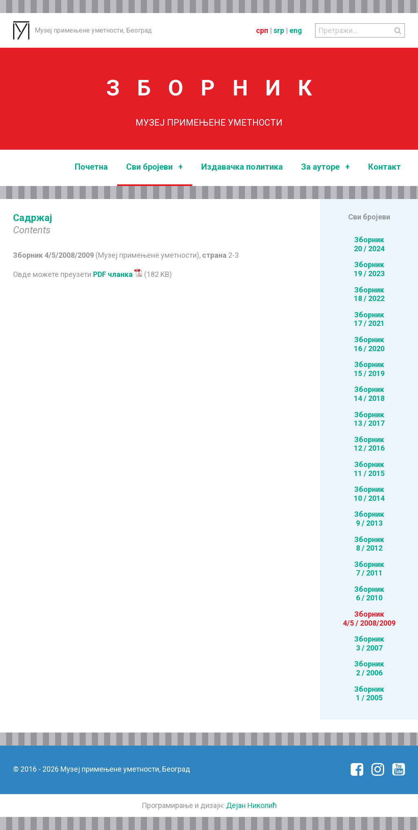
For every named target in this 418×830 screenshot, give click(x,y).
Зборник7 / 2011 (369, 569)
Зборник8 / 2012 (369, 544)
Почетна (91, 167)
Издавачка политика (242, 167)
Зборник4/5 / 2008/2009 (369, 618)
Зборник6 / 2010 (369, 593)
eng (295, 30)
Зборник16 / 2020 (369, 344)
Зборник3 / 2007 (369, 643)
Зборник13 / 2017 (369, 419)
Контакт (384, 167)
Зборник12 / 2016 (369, 444)
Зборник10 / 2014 (369, 493)
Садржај (32, 218)
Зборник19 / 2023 (369, 269)
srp (278, 30)
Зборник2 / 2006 (369, 668)
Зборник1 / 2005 (369, 693)
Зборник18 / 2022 (369, 294)
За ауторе (325, 167)
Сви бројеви (154, 167)
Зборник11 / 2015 (369, 469)
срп (262, 30)
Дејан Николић (251, 805)
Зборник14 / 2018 (369, 394)
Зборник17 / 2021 (369, 319)
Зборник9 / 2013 (369, 518)
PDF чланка (117, 274)
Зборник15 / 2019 (369, 369)
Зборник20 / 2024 (369, 244)
